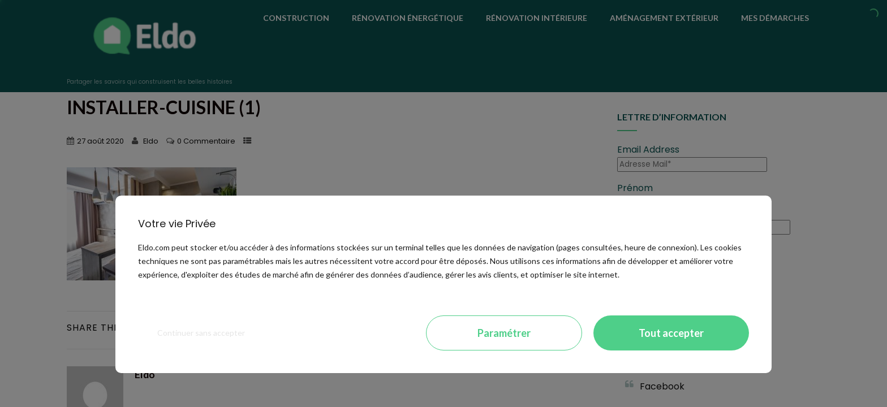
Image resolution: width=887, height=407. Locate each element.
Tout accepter (671, 333)
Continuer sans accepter (201, 332)
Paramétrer (504, 333)
